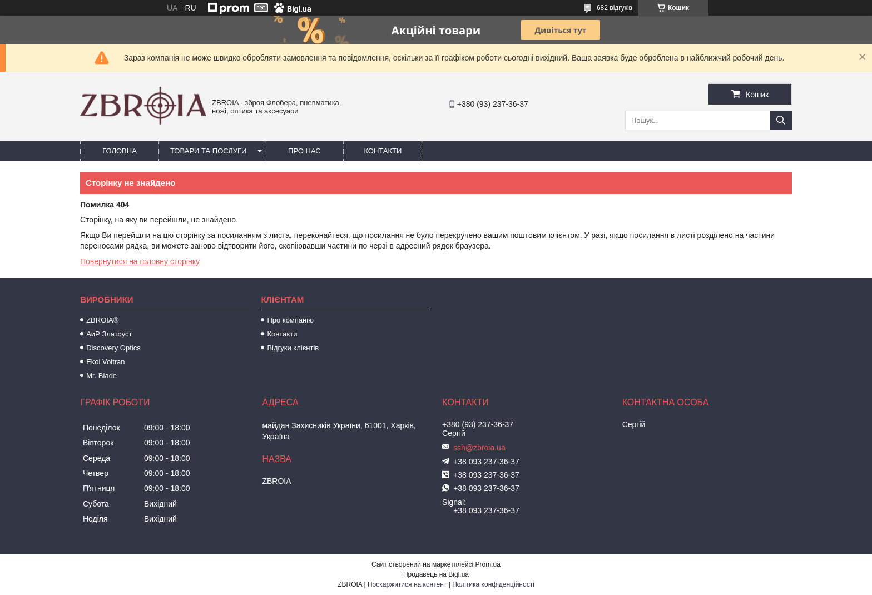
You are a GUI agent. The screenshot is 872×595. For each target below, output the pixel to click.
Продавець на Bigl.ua (436, 574)
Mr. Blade (101, 375)
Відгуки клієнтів (293, 348)
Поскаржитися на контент (407, 584)
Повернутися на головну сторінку (140, 261)
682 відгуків (614, 8)
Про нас (304, 151)
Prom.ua (488, 564)
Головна (119, 151)
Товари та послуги (208, 151)
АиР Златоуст (109, 334)
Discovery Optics (113, 348)
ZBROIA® (102, 320)
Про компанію (290, 320)
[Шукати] (781, 120)
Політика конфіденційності (493, 584)
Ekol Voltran (105, 362)
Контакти (383, 151)
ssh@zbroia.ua (479, 447)
